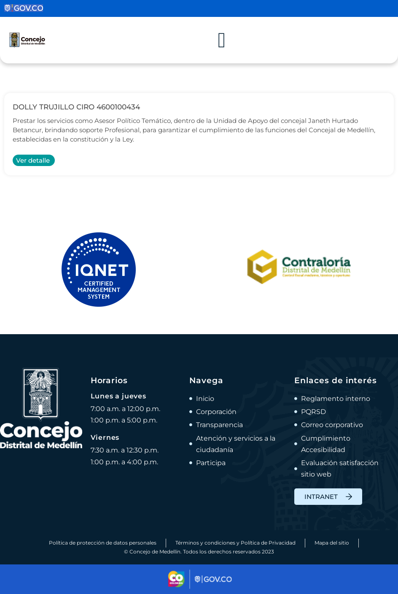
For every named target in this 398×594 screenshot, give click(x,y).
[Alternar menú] (222, 40)
